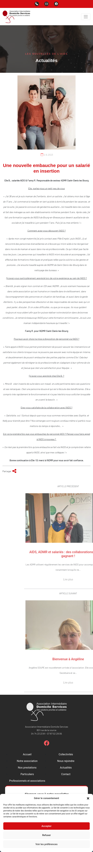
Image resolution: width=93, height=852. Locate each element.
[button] (88, 798)
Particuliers (27, 774)
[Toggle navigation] (85, 16)
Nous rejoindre (65, 761)
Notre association (27, 761)
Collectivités (66, 754)
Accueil (27, 754)
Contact (65, 774)
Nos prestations (27, 767)
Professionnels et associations (27, 780)
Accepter (46, 826)
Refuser (46, 835)
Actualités (66, 767)
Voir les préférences (47, 844)
